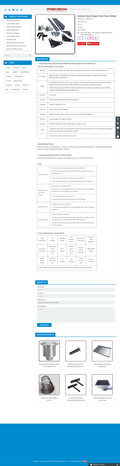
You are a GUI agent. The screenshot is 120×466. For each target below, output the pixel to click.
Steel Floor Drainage (13, 44)
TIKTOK (25, 100)
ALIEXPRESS (24, 83)
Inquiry (81, 54)
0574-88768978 (9, 2)
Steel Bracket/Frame (62, 20)
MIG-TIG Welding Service (14, 60)
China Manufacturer (86, 46)
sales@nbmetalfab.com (24, 2)
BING (24, 79)
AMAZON (25, 96)
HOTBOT (9, 96)
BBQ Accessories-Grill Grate (15, 53)
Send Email (93, 54)
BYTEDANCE (15, 100)
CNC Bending (96, 44)
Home (31, 20)
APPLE (17, 96)
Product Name (41, 311)
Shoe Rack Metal (85, 44)
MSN (7, 83)
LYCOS (8, 92)
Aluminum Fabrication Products (16, 57)
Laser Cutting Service (13, 34)
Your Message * (42, 318)
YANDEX (9, 87)
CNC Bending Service (48, 20)
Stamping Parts (11, 50)
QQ (7, 100)
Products (37, 20)
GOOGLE (16, 79)
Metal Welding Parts (13, 41)
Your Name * (41, 298)
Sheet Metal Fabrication (14, 38)
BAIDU (8, 79)
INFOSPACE (17, 92)
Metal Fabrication (107, 44)
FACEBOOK (19, 87)
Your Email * (41, 305)
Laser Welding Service (14, 47)
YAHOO (14, 83)
